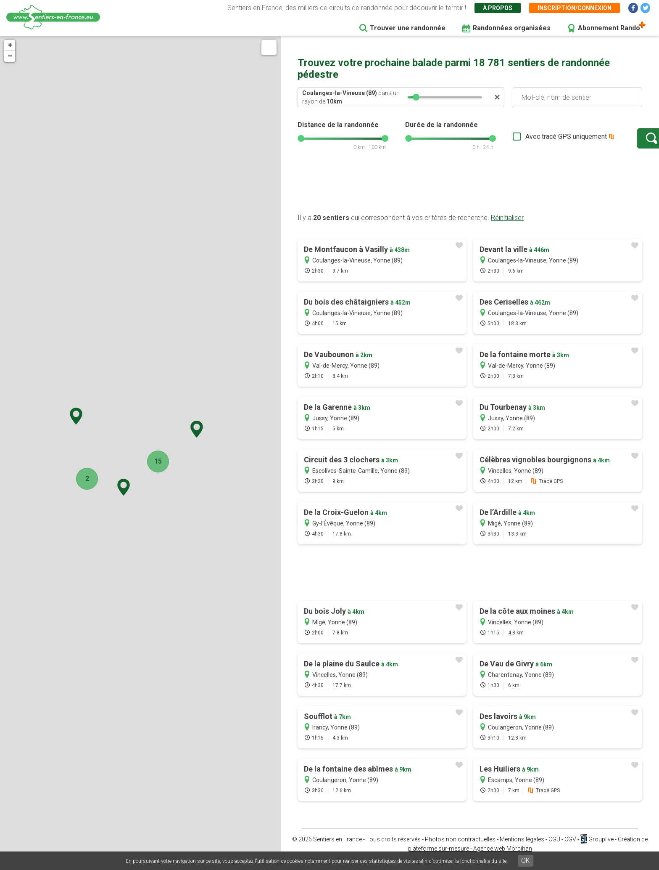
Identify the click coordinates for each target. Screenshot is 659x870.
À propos (497, 8)
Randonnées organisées (512, 28)
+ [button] (10, 45)
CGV (570, 847)
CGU (554, 847)
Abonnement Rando (609, 28)
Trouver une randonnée (407, 28)
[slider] (416, 97)
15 (154, 461)
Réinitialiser (507, 226)
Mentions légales (522, 847)
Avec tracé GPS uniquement (539, 141)
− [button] (10, 56)
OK (525, 861)
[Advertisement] (470, 195)
